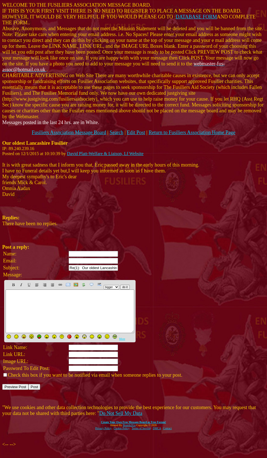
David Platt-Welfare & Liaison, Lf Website (105, 153)
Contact (167, 436)
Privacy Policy (103, 436)
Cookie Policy (122, 436)
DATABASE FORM (196, 17)
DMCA (157, 436)
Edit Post (136, 132)
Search (116, 132)
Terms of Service (141, 436)
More (122, 347)
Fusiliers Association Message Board (69, 132)
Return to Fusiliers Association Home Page (192, 132)
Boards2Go (129, 433)
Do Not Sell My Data (120, 421)
